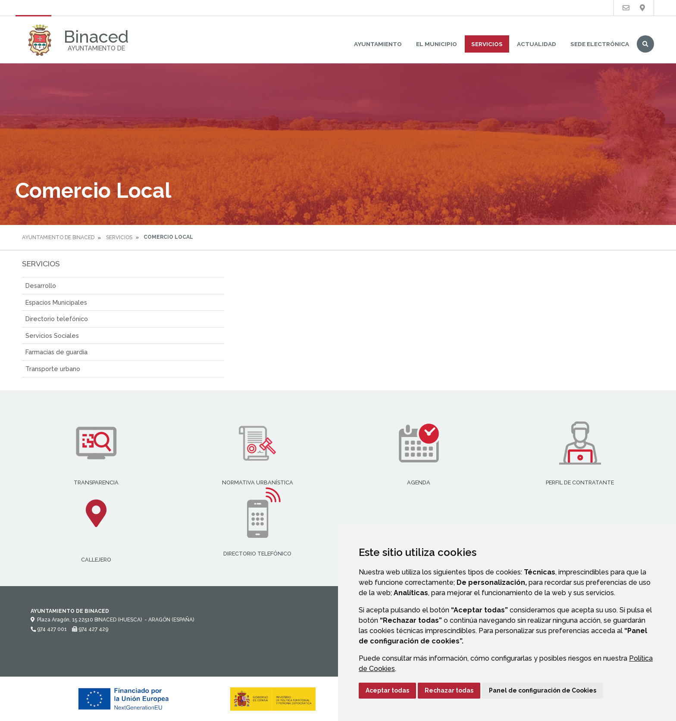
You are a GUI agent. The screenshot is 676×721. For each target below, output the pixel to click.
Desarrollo (40, 285)
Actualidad (536, 44)
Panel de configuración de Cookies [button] (542, 690)
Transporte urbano (52, 368)
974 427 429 (90, 629)
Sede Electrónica (599, 44)
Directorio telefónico (56, 318)
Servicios (487, 44)
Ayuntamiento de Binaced (58, 237)
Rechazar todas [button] (449, 690)
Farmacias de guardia (56, 352)
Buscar (645, 44)
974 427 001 (49, 629)
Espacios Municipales (56, 302)
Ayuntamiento (378, 44)
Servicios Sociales (52, 335)
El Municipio (436, 44)
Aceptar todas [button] (387, 690)
